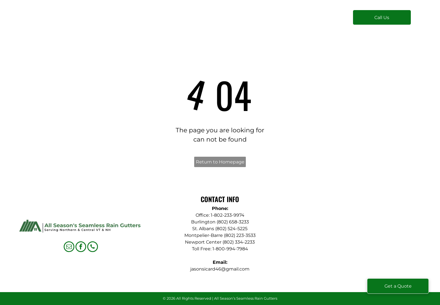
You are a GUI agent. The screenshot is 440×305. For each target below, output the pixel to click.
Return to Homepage (220, 162)
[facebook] (80, 247)
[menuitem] (138, 20)
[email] (69, 247)
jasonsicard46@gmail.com (219, 269)
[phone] (92, 247)
